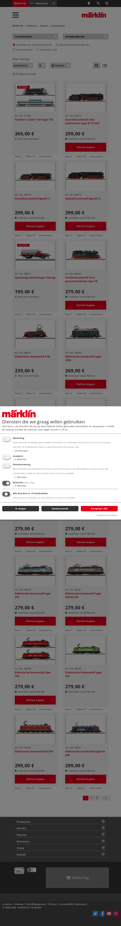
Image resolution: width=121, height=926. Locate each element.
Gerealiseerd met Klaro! (107, 515)
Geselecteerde (60, 508)
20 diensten (20, 450)
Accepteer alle (99, 508)
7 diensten (20, 477)
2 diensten (20, 459)
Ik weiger (20, 508)
